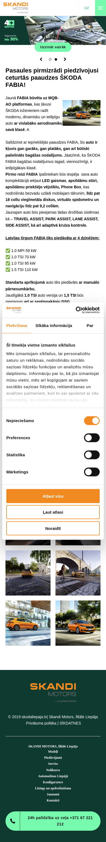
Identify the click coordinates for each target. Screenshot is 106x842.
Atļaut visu (53, 496)
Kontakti (53, 800)
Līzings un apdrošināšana (53, 788)
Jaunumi (53, 794)
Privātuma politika (41, 723)
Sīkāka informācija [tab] (53, 325)
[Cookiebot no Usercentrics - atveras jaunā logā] (76, 310)
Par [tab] (90, 325)
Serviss (53, 764)
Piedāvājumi (53, 758)
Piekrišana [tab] (16, 325)
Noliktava (53, 770)
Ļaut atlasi (53, 512)
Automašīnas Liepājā (53, 776)
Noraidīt (53, 528)
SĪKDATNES (70, 723)
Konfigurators (53, 782)
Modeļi (53, 751)
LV (87, 8)
